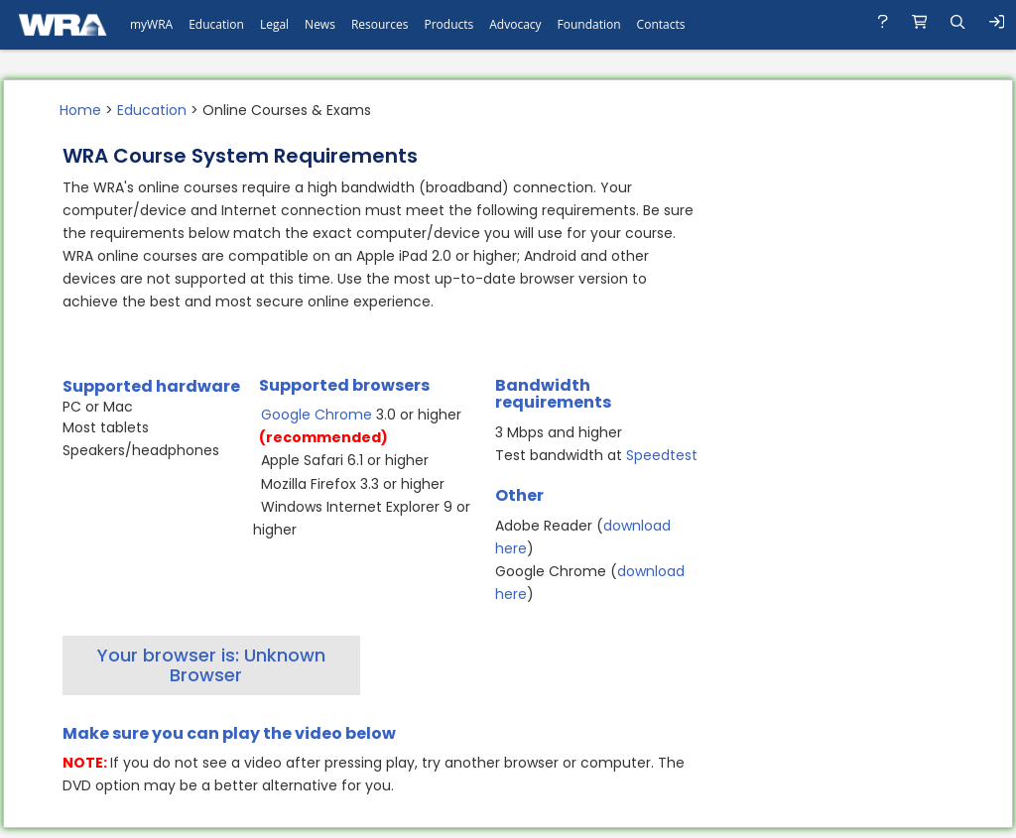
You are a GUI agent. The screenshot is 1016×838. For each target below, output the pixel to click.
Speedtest (662, 455)
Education (152, 110)
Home (80, 110)
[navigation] (508, 25)
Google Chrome (316, 414)
